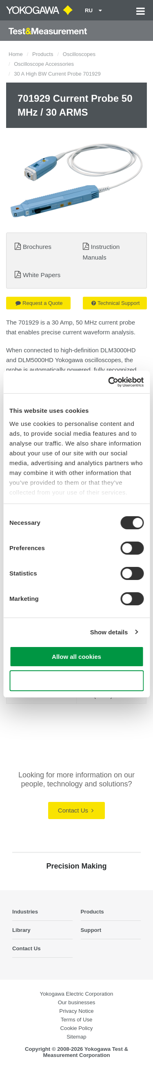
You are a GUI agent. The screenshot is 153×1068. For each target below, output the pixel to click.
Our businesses (76, 1002)
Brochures (37, 246)
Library (21, 930)
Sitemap (76, 1037)
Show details (109, 632)
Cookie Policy (76, 1028)
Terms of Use (77, 1020)
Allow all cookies (76, 656)
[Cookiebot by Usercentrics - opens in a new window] (109, 382)
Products (42, 54)
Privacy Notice (76, 1011)
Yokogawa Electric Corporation (76, 994)
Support (91, 930)
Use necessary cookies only (76, 680)
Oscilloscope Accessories (44, 64)
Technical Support (115, 303)
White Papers (41, 274)
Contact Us (75, 810)
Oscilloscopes (79, 54)
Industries (25, 912)
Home (16, 54)
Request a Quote (39, 303)
